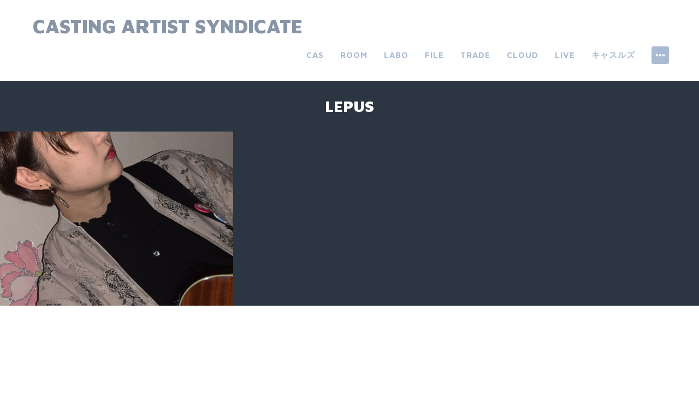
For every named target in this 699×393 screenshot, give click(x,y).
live (565, 54)
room (354, 54)
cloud (522, 54)
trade (475, 54)
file (434, 54)
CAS (315, 54)
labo (396, 54)
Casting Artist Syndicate (168, 26)
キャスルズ (613, 54)
